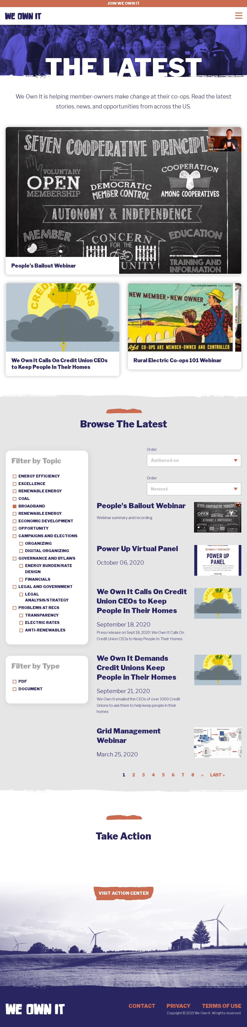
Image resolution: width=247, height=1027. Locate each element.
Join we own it (124, 3)
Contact (142, 1006)
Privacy (179, 1006)
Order (152, 449)
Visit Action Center (124, 893)
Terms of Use (221, 1006)
